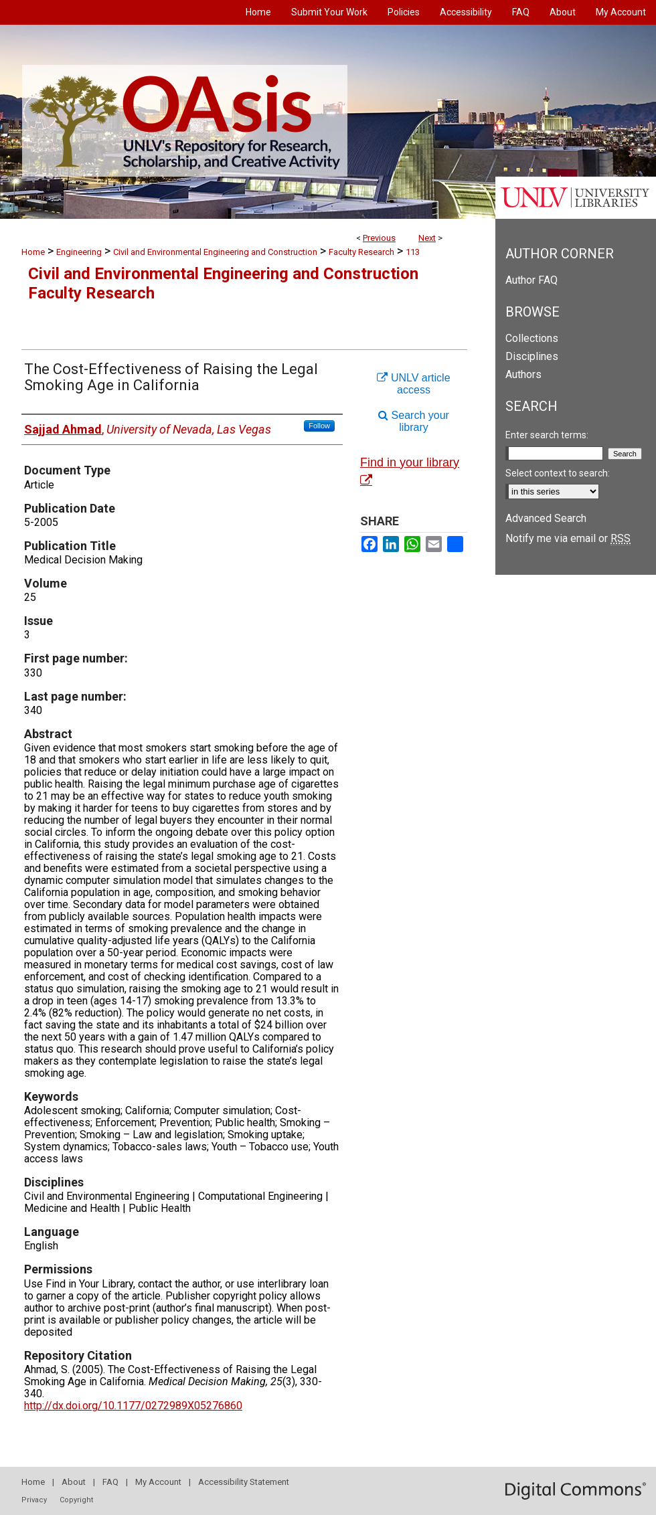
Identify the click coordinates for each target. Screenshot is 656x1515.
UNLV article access (413, 383)
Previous (379, 238)
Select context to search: (557, 473)
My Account (158, 1482)
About (74, 1482)
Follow (319, 426)
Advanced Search (545, 518)
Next (427, 238)
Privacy (34, 1500)
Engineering (79, 252)
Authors (523, 374)
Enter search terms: (546, 435)
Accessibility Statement (243, 1482)
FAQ (110, 1482)
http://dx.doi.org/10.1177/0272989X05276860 (133, 1405)
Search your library (413, 421)
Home (33, 252)
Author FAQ (531, 280)
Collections (531, 338)
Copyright (76, 1500)
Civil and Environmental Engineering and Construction (215, 252)
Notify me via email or (568, 538)
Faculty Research (361, 252)
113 (413, 252)
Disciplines (531, 356)
